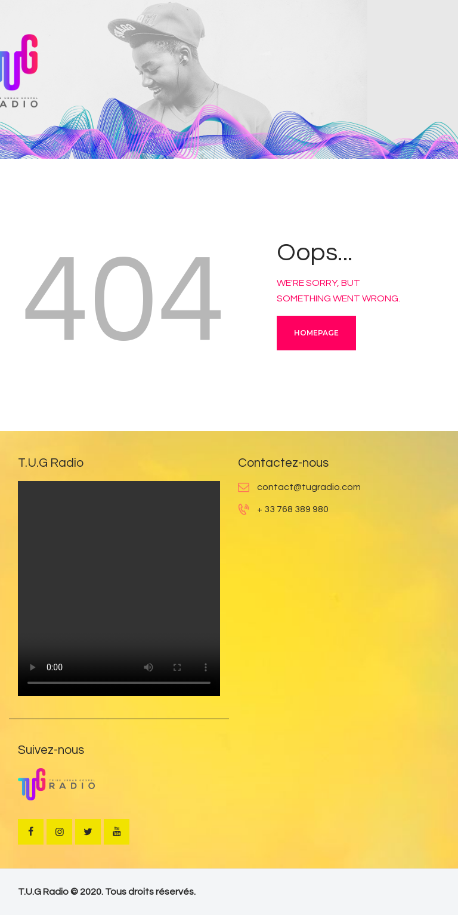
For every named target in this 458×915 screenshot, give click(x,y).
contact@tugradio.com (309, 487)
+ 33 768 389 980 (293, 509)
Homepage (316, 332)
